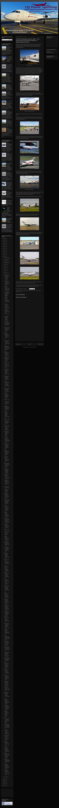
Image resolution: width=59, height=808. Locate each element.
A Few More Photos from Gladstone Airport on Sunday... (6, 613)
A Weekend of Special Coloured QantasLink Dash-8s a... (6, 607)
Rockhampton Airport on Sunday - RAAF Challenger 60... (6, 372)
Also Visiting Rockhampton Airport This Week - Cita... (6, 549)
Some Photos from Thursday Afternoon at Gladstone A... (6, 562)
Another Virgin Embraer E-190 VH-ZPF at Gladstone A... (6, 648)
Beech (22, 290)
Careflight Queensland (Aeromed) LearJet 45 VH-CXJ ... (6, 408)
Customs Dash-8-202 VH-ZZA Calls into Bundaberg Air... (6, 575)
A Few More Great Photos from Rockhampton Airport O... (6, 288)
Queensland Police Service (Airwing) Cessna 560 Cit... (6, 671)
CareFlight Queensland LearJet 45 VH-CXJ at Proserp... (6, 707)
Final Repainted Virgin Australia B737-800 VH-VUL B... (6, 595)
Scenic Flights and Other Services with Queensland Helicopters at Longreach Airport (7, 203)
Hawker (30, 290)
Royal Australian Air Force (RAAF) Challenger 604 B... (6, 665)
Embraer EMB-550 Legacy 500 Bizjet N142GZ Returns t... (6, 501)
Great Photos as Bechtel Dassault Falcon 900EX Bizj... (7, 625)
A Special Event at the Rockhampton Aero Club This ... (6, 760)
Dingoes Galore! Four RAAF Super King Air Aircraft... (6, 755)
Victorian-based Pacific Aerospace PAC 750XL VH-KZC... (6, 514)
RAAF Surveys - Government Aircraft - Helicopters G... (6, 402)
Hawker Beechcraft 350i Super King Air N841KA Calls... (6, 453)
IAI (32, 290)
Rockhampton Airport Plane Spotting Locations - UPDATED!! (9, 220)
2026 (4, 238)
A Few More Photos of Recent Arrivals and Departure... (6, 306)
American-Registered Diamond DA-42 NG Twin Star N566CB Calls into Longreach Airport (7, 87)
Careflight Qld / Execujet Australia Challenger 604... (6, 378)
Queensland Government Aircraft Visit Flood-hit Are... (6, 348)
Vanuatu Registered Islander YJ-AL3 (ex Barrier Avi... (6, 353)
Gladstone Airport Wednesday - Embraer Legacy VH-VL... (6, 336)
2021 (4, 246)
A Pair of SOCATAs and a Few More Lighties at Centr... (6, 582)
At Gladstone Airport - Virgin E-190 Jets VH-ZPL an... (6, 688)
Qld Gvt (39, 290)
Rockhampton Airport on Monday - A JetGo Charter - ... (6, 359)
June (5, 267)
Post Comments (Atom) (32, 347)
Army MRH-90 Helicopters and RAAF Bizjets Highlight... (6, 294)
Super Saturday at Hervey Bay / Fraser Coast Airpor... (7, 637)
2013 (4, 780)
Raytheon (17, 291)
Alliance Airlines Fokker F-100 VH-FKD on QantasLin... (6, 743)
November (6, 259)
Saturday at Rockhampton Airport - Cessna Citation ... (6, 277)
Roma (21, 291)
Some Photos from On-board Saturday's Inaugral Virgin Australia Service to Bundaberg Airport (7, 59)
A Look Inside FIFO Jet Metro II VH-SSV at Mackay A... (6, 737)
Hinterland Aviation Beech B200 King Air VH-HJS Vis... (6, 766)
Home (29, 344)
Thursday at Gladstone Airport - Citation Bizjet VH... (6, 318)
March (5, 272)
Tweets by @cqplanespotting (50, 52)
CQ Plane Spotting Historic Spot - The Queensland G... (6, 772)
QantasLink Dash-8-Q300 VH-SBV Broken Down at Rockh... (6, 496)
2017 (4, 253)
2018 (4, 251)
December (6, 257)
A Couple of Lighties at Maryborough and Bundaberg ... (6, 482)
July (5, 265)
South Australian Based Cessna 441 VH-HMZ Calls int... (6, 508)
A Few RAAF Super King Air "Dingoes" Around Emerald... (6, 489)
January (5, 776)
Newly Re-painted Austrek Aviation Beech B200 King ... (6, 555)
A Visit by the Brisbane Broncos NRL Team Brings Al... (6, 683)
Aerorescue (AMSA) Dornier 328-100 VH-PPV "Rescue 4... (6, 439)
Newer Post (18, 344)
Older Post (41, 344)
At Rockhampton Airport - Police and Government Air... (6, 342)
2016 (4, 254)
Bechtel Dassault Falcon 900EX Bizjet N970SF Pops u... (7, 701)
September (6, 262)
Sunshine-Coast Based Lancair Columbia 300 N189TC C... (7, 384)
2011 (4, 783)
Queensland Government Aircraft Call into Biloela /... (6, 323)
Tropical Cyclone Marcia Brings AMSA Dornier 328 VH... (6, 414)
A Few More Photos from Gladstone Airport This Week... (6, 282)
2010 (4, 785)
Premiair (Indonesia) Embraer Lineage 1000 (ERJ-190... (6, 446)
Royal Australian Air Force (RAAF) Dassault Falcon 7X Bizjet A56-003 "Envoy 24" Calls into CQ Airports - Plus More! (7, 195)
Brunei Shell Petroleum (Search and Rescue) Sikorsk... (6, 643)
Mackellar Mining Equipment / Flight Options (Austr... (6, 714)
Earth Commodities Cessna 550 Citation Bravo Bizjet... (6, 720)
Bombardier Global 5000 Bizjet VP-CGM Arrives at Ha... (6, 543)
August (5, 264)
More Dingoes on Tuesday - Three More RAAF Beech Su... (7, 726)
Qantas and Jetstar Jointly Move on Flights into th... (6, 526)
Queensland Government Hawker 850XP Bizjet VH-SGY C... (7, 520)
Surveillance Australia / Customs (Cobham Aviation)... (6, 470)
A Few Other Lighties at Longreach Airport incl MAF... (6, 677)
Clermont (27, 290)
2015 (4, 256)
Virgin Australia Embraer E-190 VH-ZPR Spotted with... (6, 465)
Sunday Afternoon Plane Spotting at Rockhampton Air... (6, 631)
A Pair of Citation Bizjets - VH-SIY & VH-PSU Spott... (6, 538)
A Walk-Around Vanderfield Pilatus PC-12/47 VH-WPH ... (6, 329)
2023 (4, 243)
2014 (4, 778)
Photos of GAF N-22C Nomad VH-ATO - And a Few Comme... (6, 365)
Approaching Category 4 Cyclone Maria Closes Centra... (6, 434)
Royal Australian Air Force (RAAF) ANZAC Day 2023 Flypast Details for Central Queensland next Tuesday (7, 123)
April (5, 270)
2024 (4, 241)
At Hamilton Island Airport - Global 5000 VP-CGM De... (6, 459)
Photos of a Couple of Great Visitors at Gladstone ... (6, 731)
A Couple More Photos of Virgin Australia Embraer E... (6, 427)
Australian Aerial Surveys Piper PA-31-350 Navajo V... (6, 300)
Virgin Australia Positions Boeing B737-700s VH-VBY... (6, 654)
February (6, 273)
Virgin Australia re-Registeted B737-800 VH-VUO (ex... (6, 422)
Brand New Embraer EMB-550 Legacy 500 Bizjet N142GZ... (6, 601)
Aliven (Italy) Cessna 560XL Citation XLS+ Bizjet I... (6, 695)
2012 (4, 782)
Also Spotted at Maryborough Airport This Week (7, 659)
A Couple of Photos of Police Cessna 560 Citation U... (6, 476)
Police (37, 290)
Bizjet (24, 290)
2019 (4, 249)
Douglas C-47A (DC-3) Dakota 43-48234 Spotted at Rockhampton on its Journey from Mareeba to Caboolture (7, 95)
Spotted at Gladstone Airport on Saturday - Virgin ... (6, 395)
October (5, 260)
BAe (19, 290)
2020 (4, 248)
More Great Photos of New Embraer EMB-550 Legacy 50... (6, 569)
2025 (4, 240)
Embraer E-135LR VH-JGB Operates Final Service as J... (7, 619)
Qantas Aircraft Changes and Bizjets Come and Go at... (6, 390)
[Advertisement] (7, 792)
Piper (34, 290)
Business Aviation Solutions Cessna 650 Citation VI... (6, 749)
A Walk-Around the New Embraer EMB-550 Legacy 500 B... (6, 588)
